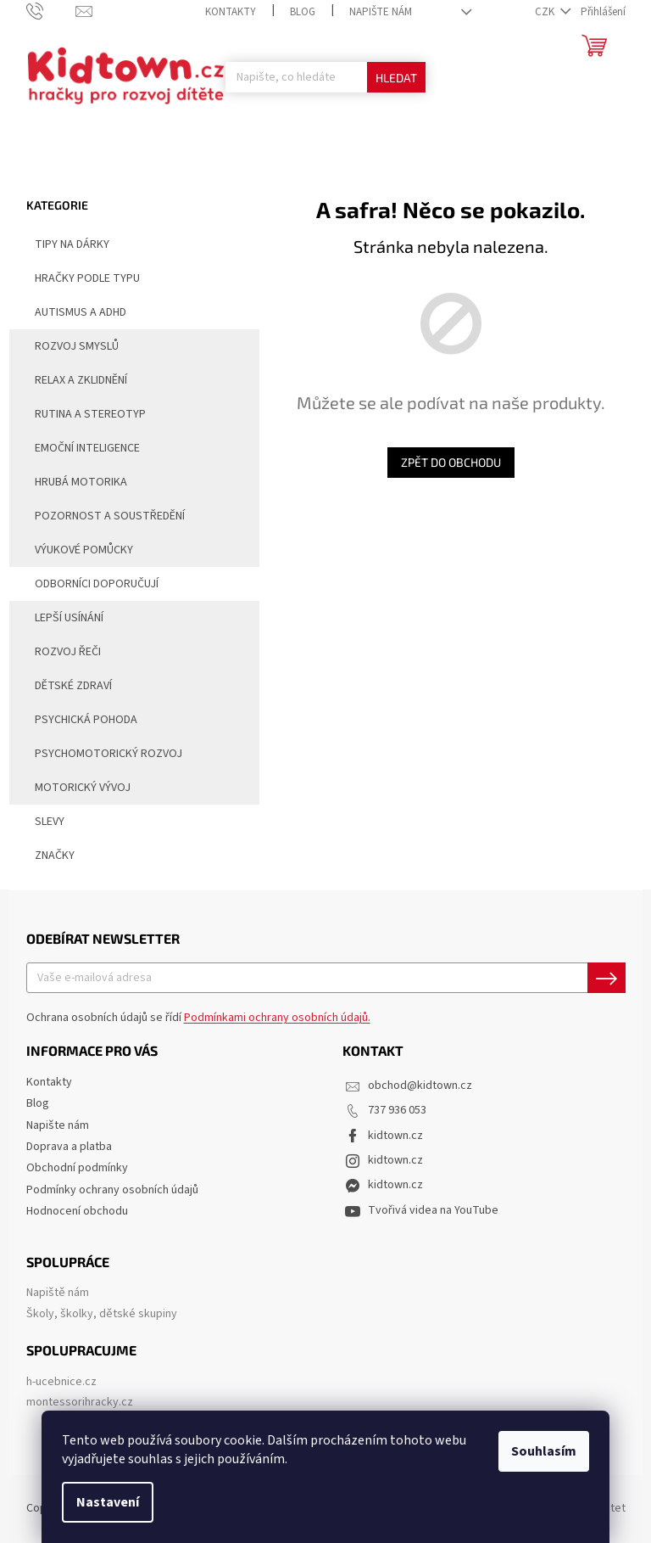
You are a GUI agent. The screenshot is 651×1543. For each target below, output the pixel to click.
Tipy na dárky (63, 243)
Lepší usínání (69, 617)
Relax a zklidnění (81, 380)
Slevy (41, 820)
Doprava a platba (69, 1146)
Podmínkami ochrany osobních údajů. (277, 1017)
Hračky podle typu (79, 277)
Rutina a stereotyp (90, 414)
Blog (302, 12)
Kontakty (230, 12)
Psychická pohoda (86, 719)
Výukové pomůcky (84, 549)
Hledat (396, 77)
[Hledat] (325, 77)
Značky (55, 855)
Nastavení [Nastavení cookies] (107, 1502)
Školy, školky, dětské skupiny (101, 1314)
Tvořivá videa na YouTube (433, 1210)
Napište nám (380, 12)
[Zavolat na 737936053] (51, 11)
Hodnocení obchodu (77, 1211)
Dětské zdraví (73, 685)
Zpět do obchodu (451, 462)
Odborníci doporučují (88, 582)
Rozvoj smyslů (77, 346)
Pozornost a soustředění (110, 516)
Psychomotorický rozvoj (108, 753)
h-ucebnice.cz (61, 1382)
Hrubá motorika (81, 482)
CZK (546, 12)
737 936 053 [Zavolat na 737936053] (397, 1110)
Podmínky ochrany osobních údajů (112, 1189)
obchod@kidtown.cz (420, 1085)
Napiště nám (57, 1293)
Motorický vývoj (83, 787)
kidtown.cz (395, 1135)
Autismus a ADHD (72, 310)
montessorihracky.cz (79, 1402)
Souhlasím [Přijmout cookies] (543, 1451)
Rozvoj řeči (68, 651)
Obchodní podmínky (77, 1167)
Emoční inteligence (87, 448)
